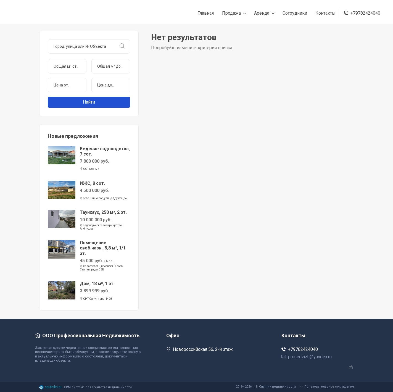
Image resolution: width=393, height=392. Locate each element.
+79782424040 (299, 349)
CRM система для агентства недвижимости (98, 387)
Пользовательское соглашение (327, 386)
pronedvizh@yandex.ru (306, 356)
